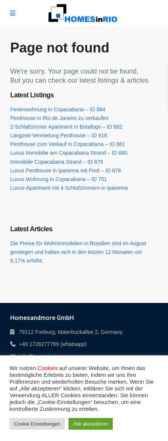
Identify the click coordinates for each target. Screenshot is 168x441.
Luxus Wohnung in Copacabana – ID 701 (58, 179)
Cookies (47, 368)
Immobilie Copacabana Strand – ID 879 (56, 162)
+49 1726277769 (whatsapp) (53, 344)
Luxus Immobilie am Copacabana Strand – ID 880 (69, 153)
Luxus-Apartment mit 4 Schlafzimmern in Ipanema (69, 188)
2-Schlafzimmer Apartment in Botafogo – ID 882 (66, 127)
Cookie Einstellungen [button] (37, 424)
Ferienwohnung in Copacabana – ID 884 (57, 109)
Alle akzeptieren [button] (90, 424)
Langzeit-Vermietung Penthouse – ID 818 (58, 135)
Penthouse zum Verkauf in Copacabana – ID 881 (67, 144)
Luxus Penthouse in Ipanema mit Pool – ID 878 (65, 170)
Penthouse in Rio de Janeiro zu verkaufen (59, 118)
